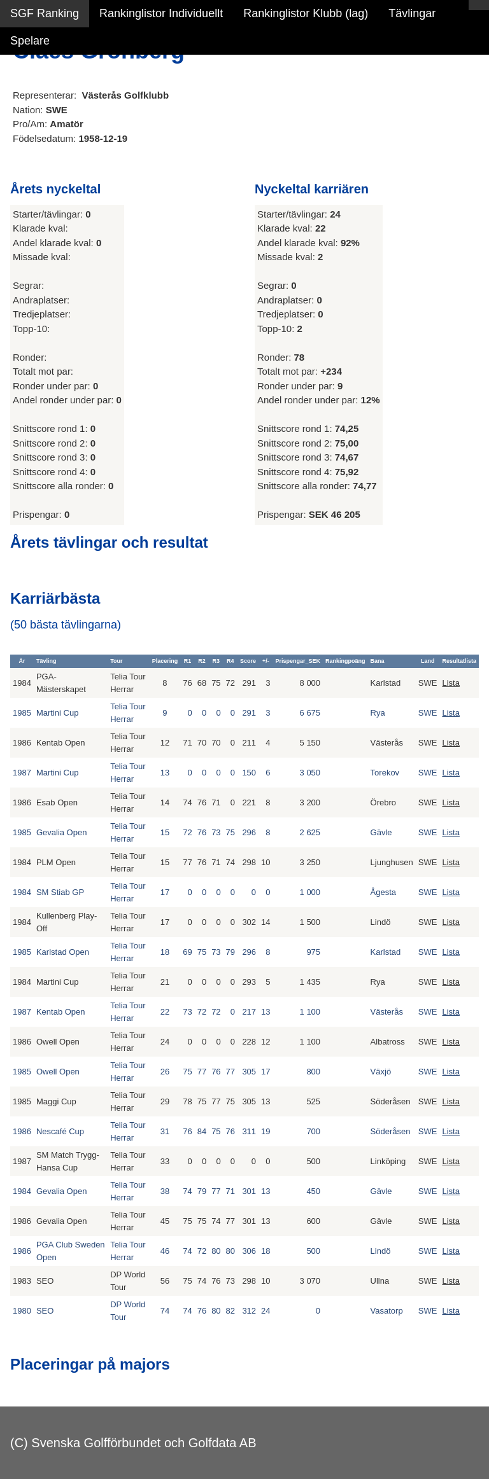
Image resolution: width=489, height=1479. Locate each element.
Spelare (30, 40)
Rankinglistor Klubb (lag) (305, 13)
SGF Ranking (44, 13)
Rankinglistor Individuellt (161, 13)
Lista (450, 683)
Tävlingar (412, 13)
